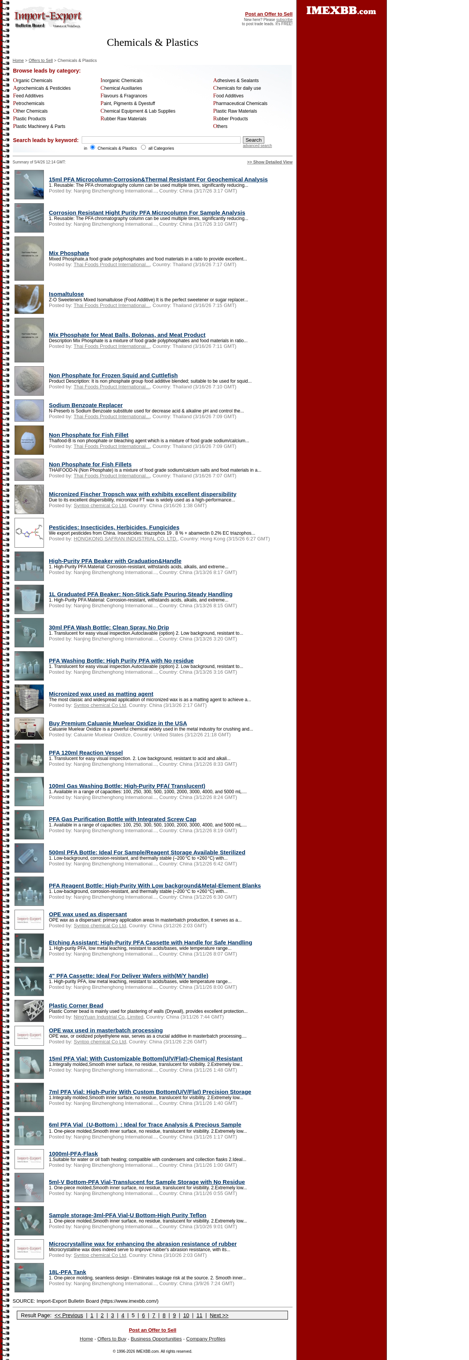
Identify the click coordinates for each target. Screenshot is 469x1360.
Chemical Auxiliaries (121, 88)
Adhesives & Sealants (236, 80)
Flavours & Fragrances (123, 96)
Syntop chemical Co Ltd (100, 505)
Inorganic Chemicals (121, 80)
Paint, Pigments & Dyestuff (127, 103)
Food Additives (228, 96)
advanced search (257, 146)
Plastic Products (29, 118)
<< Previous (69, 1315)
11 (199, 1315)
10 (186, 1315)
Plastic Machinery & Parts (39, 126)
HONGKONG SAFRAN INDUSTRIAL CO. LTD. (126, 539)
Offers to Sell (41, 60)
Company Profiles (206, 1339)
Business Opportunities (156, 1339)
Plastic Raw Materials (235, 111)
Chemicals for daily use (237, 88)
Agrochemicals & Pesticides (42, 88)
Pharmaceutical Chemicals (240, 103)
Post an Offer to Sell (269, 14)
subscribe (284, 20)
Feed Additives (28, 96)
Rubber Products (230, 118)
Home (18, 60)
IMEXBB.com (147, 1351)
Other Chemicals (30, 111)
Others (220, 126)
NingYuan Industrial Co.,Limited (108, 1017)
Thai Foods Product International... (112, 264)
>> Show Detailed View (270, 162)
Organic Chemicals (32, 80)
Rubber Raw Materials (123, 118)
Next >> (219, 1315)
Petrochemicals (28, 103)
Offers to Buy (111, 1339)
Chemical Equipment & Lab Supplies (137, 111)
